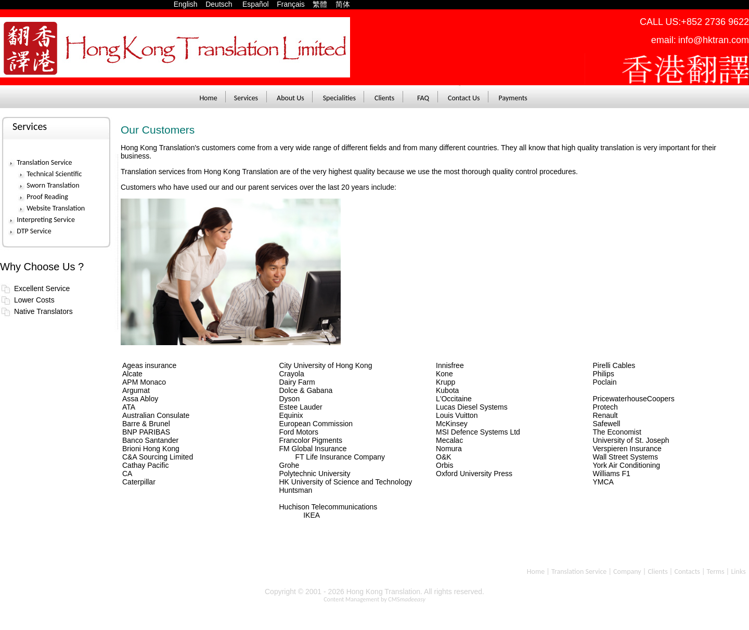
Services (246, 98)
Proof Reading (47, 196)
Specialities (339, 98)
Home (208, 98)
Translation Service (44, 162)
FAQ (423, 98)
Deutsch (222, 4)
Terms (716, 571)
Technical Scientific (54, 173)
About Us (290, 98)
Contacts (687, 571)
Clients (384, 98)
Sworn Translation (53, 185)
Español (258, 4)
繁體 (320, 4)
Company (627, 571)
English (189, 4)
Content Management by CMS (374, 599)
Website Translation (56, 208)
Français (291, 4)
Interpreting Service (46, 219)
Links (738, 571)
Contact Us (464, 98)
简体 (342, 4)
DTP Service (34, 231)
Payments (513, 98)
